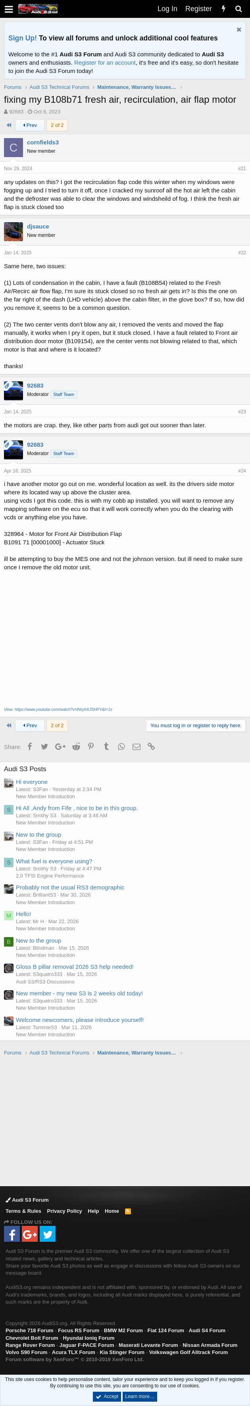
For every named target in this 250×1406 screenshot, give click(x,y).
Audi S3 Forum (27, 1200)
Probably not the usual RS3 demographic (70, 887)
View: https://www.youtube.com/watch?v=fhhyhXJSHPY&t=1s (58, 709)
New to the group (38, 834)
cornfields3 (43, 142)
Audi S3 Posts (25, 769)
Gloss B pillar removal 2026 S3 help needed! (75, 966)
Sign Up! (22, 38)
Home (112, 1211)
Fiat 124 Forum (166, 1330)
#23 (242, 412)
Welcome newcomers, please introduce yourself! (80, 1019)
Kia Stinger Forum (122, 1352)
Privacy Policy (64, 1211)
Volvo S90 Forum (26, 1352)
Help (93, 1211)
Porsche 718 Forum (30, 1330)
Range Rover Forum (30, 1345)
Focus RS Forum (78, 1330)
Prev (30, 125)
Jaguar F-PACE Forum (87, 1345)
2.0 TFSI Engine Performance (50, 876)
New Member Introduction (45, 796)
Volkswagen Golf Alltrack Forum (188, 1352)
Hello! (23, 913)
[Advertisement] (127, 1120)
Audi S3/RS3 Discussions (45, 982)
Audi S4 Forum (207, 1330)
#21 (242, 168)
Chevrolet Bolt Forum (32, 1338)
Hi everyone (32, 781)
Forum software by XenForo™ (75, 1359)
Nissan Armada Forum (210, 1345)
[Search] (238, 9)
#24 (242, 471)
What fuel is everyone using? (54, 861)
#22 (242, 252)
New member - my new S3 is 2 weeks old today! (79, 993)
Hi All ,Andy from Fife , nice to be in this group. (77, 808)
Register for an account (105, 62)
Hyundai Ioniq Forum (88, 1338)
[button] (9, 9)
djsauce (38, 226)
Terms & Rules (23, 1211)
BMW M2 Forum (123, 1330)
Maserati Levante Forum (148, 1345)
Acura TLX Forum (73, 1352)
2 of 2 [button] (57, 125)
